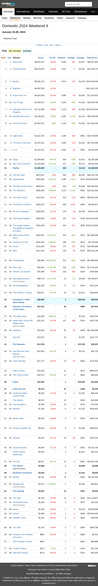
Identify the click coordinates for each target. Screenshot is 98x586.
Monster (16, 409)
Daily (4, 18)
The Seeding (18, 491)
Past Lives (17, 267)
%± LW (52, 58)
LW (9, 58)
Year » (51, 45)
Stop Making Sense (21, 279)
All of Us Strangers (21, 211)
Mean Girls (17, 62)
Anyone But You (19, 95)
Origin (15, 159)
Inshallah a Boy (19, 518)
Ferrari (15, 246)
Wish (15, 251)
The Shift (16, 498)
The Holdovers (19, 190)
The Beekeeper (19, 69)
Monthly (37, 18)
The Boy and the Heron (23, 186)
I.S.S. (15, 150)
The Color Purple (20, 197)
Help (68, 569)
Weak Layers (18, 418)
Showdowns (80, 11)
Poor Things (18, 102)
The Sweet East (19, 316)
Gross (41, 58)
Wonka (16, 81)
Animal (16, 513)
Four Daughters (19, 404)
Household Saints (20, 502)
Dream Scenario (20, 447)
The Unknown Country (22, 541)
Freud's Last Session (22, 272)
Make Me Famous (20, 553)
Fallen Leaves (19, 371)
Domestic (8, 11)
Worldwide (38, 11)
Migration (17, 88)
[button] (94, 3)
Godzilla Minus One (21, 116)
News (27, 565)
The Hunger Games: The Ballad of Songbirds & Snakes (23, 228)
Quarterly (49, 18)
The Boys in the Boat (22, 143)
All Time (66, 11)
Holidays (82, 18)
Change (71, 58)
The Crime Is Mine (20, 375)
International (23, 11)
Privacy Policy (66, 580)
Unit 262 (16, 337)
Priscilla (16, 461)
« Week (39, 45)
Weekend (41, 565)
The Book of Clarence (22, 204)
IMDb (60, 574)
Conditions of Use (48, 580)
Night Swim (17, 136)
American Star (19, 389)
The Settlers (18, 400)
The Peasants (19, 344)
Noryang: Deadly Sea (22, 428)
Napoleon (17, 330)
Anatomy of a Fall (20, 242)
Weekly (27, 18)
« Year (45, 45)
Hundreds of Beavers (22, 473)
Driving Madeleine (20, 286)
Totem (15, 382)
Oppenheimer (18, 179)
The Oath (17, 527)
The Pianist (18, 466)
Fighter (16, 168)
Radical (16, 477)
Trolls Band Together (21, 218)
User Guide (42, 569)
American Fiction (20, 123)
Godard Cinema (19, 548)
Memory (16, 438)
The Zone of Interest (21, 164)
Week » (58, 45)
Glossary (31, 569)
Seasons (70, 18)
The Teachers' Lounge (22, 292)
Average (80, 58)
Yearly (60, 18)
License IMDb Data (56, 569)
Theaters (61, 58)
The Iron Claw (19, 175)
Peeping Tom (18, 484)
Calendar (53, 11)
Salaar (15, 509)
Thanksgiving (18, 260)
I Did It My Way (19, 361)
